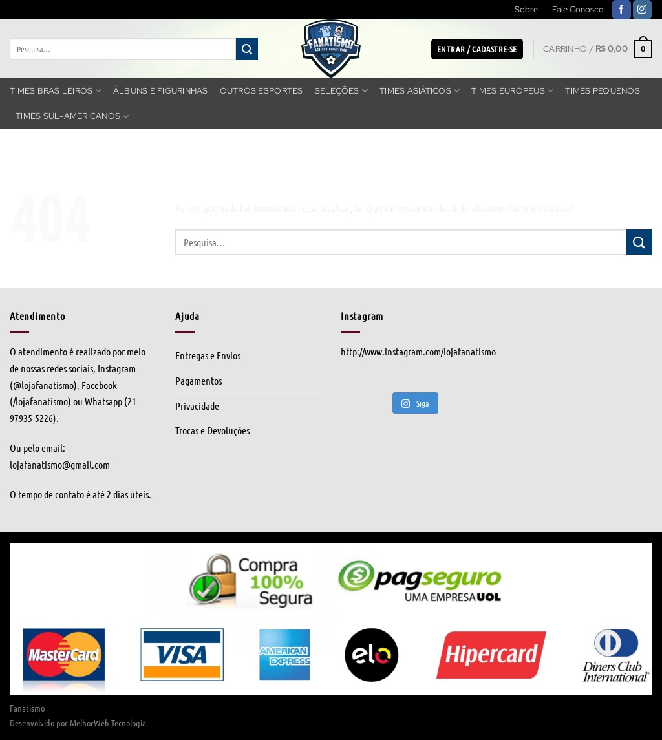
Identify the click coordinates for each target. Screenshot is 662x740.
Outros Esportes (261, 90)
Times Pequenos (602, 90)
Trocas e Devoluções (212, 430)
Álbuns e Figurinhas (160, 90)
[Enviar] (247, 49)
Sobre (526, 9)
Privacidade (197, 405)
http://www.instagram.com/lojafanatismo (418, 351)
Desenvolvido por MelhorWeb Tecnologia (78, 722)
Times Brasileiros (55, 91)
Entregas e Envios (207, 355)
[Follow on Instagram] (642, 9)
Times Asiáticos (419, 91)
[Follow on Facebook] (621, 9)
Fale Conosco (578, 9)
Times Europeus (512, 91)
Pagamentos (198, 380)
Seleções (341, 91)
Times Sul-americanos (72, 117)
